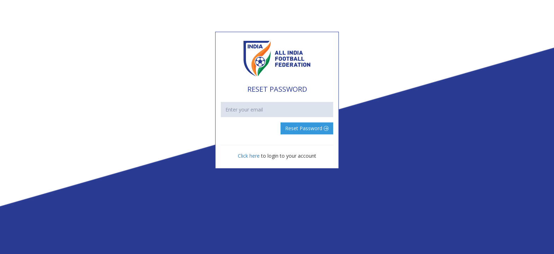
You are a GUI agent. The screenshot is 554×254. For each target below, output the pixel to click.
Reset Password (307, 128)
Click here (249, 155)
